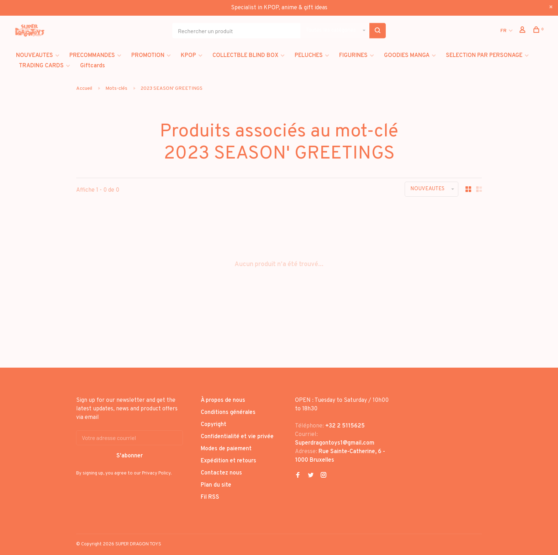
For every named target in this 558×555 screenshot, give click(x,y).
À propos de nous (223, 400)
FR (503, 31)
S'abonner (129, 456)
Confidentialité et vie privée (237, 436)
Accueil (84, 88)
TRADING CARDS (41, 65)
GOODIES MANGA (407, 55)
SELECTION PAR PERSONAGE (484, 55)
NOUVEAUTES (34, 55)
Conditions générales (228, 412)
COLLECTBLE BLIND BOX (245, 55)
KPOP (188, 55)
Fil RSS (210, 497)
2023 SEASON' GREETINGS (171, 88)
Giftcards (92, 65)
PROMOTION (147, 55)
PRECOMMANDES (92, 55)
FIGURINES (353, 55)
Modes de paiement (226, 448)
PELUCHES (309, 55)
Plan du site (216, 485)
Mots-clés (116, 88)
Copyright (213, 424)
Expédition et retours (228, 461)
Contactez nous (221, 473)
